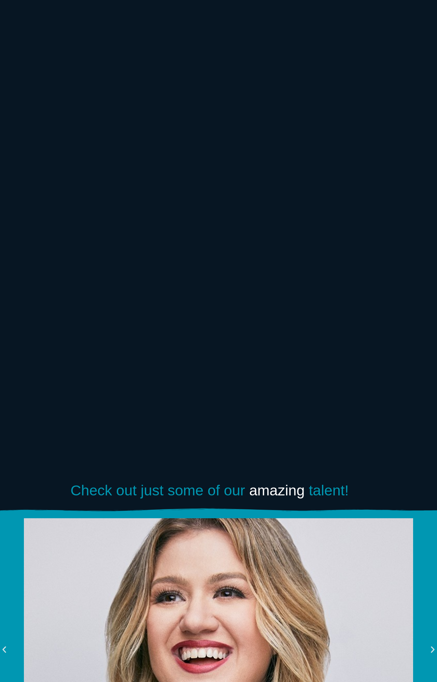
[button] (4, 649)
